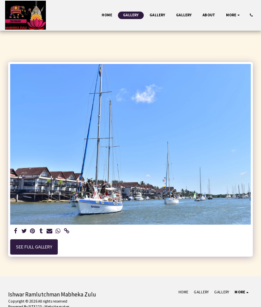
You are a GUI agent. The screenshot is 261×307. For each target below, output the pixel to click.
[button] (251, 15)
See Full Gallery (34, 247)
